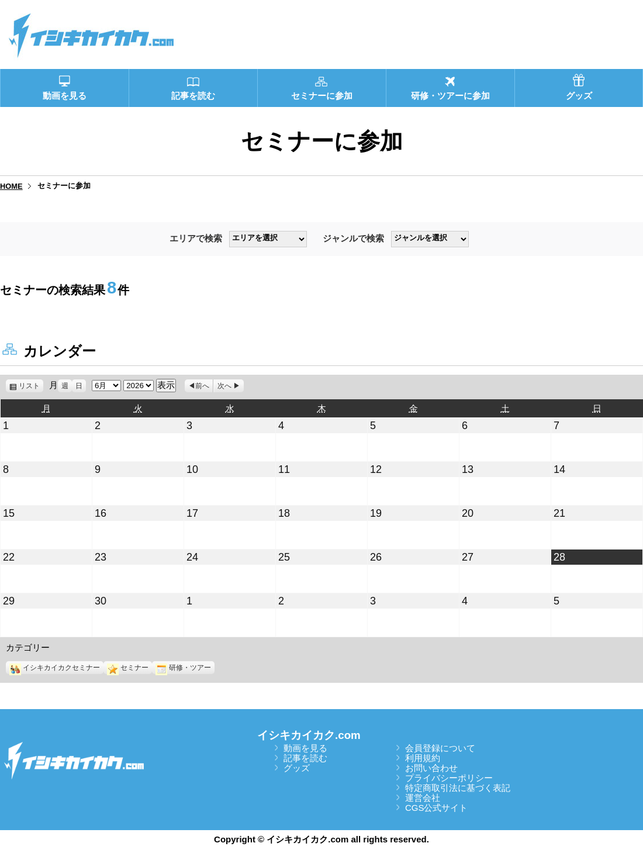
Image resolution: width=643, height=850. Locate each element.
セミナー (127, 668)
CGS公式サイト (436, 808)
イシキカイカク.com (309, 735)
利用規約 (422, 758)
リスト (31, 385)
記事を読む (305, 758)
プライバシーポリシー (449, 778)
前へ (202, 386)
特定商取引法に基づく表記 (457, 788)
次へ (224, 386)
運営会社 (422, 798)
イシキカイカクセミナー (54, 668)
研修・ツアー (183, 668)
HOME (11, 186)
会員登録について (440, 748)
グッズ (297, 768)
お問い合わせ (431, 768)
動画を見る (305, 748)
